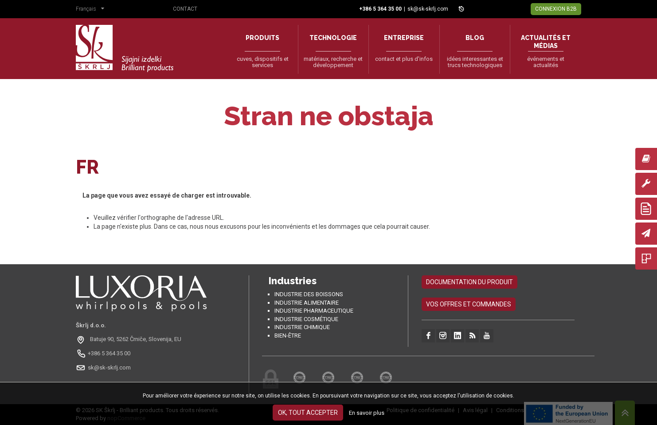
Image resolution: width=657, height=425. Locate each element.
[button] (92, 9)
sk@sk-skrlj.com (427, 9)
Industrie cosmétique (306, 319)
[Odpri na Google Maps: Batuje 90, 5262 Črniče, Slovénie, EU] (130, 339)
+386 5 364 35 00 (109, 353)
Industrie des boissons (308, 294)
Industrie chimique (302, 327)
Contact (185, 9)
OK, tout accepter (308, 412)
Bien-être (287, 335)
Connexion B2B (556, 9)
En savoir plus (366, 412)
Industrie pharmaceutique (313, 310)
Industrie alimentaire (306, 302)
